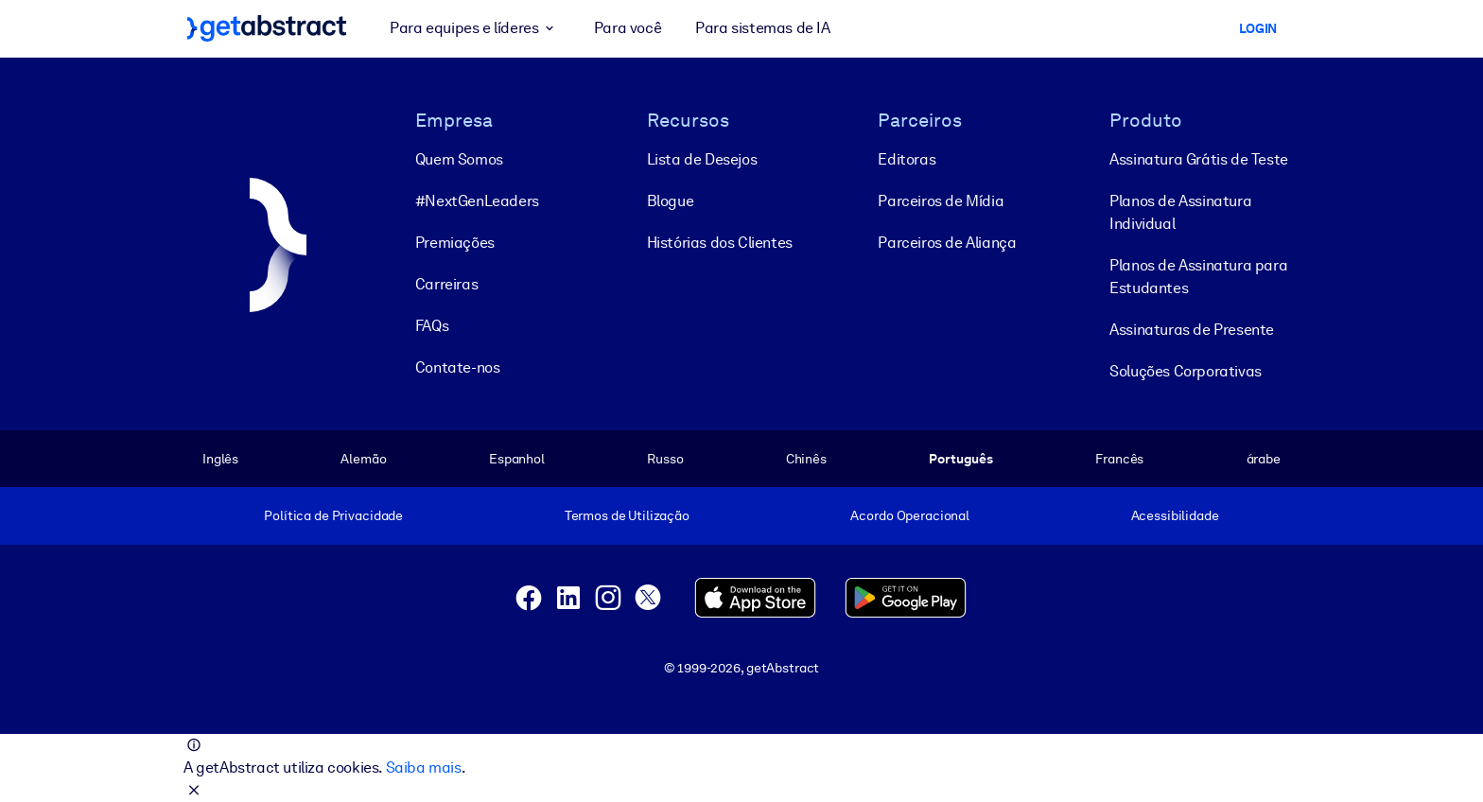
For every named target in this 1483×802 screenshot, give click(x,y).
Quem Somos (459, 159)
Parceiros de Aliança (947, 243)
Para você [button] (627, 28)
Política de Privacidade (333, 515)
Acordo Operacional (909, 515)
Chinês (806, 458)
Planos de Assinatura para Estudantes (1198, 276)
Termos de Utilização (627, 515)
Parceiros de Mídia (940, 201)
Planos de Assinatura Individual (1180, 212)
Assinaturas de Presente (1191, 330)
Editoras (906, 159)
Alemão (363, 458)
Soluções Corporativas (1185, 371)
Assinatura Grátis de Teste (1198, 159)
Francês (1119, 458)
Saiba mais (424, 767)
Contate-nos (457, 367)
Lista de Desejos (702, 159)
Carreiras (446, 284)
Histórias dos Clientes (720, 243)
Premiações (455, 243)
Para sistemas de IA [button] (762, 28)
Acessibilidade (1175, 515)
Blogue (670, 201)
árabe (1264, 458)
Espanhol (517, 458)
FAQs (431, 326)
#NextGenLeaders (477, 201)
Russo (665, 458)
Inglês (220, 458)
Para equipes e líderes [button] (475, 28)
